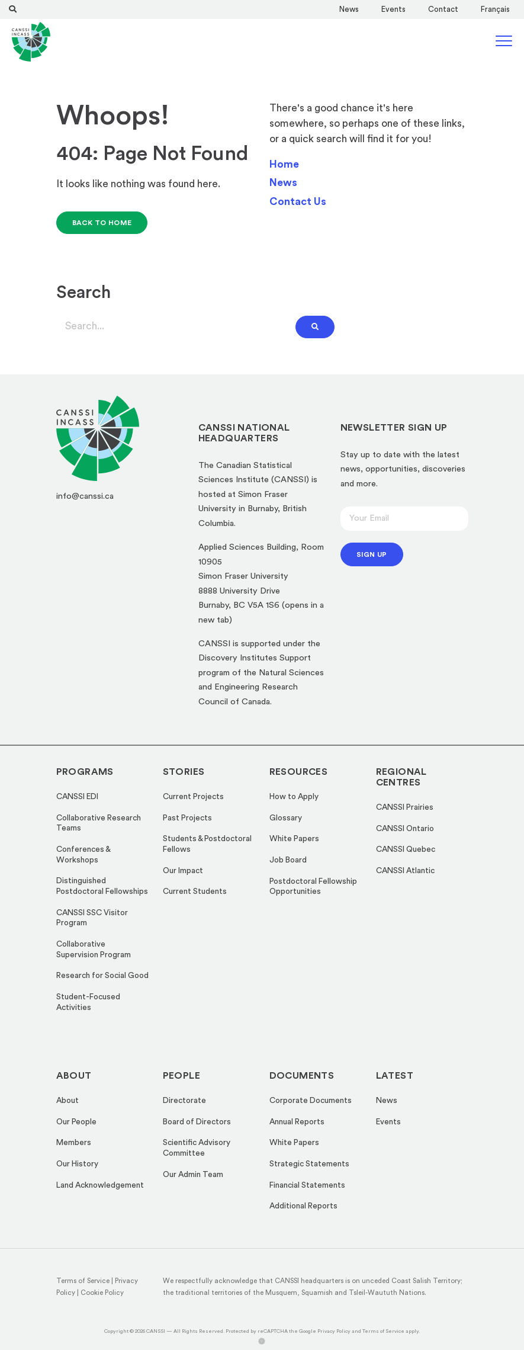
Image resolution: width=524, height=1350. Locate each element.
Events (393, 9)
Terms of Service (83, 1281)
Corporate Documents (310, 1100)
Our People (76, 1122)
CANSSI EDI (77, 797)
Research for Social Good (102, 975)
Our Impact (183, 871)
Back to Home (102, 222)
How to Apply (294, 797)
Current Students (195, 891)
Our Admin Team (193, 1175)
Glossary (285, 818)
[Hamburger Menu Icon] (506, 43)
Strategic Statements (309, 1164)
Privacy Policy (334, 1331)
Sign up (371, 554)
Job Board (288, 860)
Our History (77, 1164)
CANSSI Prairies (404, 807)
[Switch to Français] (495, 9)
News (349, 9)
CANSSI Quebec (405, 849)
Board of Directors (197, 1122)
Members (73, 1143)
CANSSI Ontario (405, 829)
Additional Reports (303, 1206)
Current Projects (193, 797)
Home (284, 164)
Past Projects (187, 818)
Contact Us (297, 202)
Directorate (184, 1100)
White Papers (294, 839)
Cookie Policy (102, 1293)
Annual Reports (296, 1122)
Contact (443, 9)
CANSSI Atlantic (405, 871)
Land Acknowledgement (100, 1185)
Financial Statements (307, 1185)
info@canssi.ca (85, 496)
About (67, 1100)
